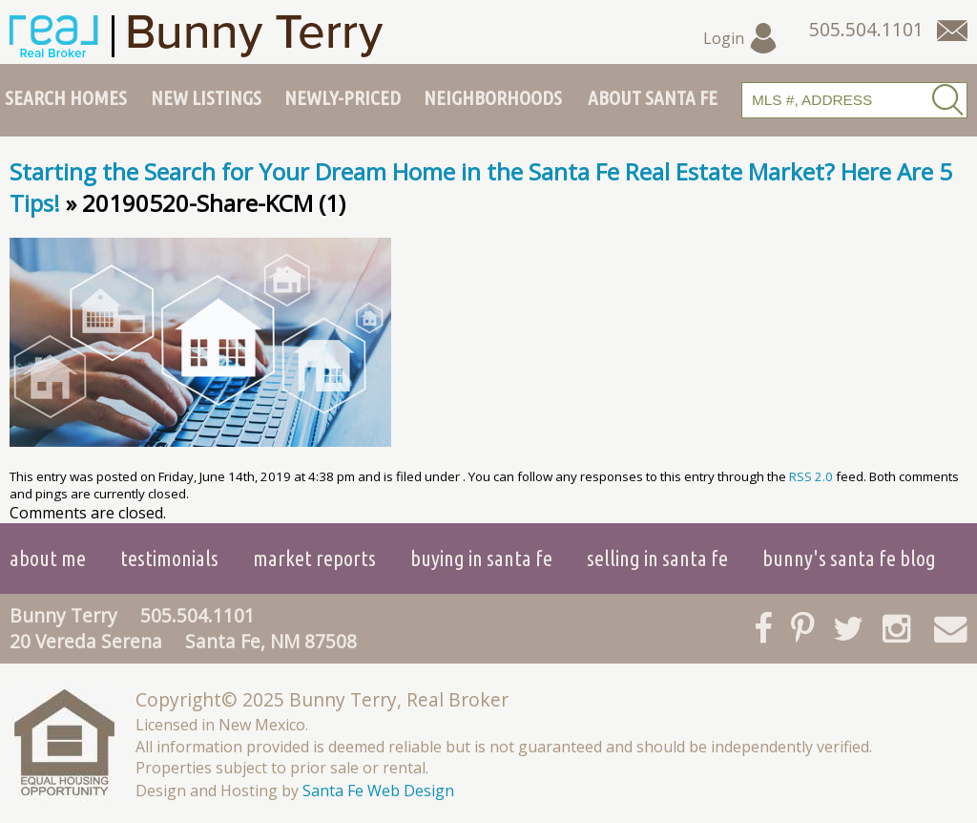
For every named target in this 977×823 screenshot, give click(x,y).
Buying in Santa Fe (481, 558)
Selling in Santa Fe (657, 558)
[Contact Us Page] (952, 30)
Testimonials (169, 558)
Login (741, 38)
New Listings (206, 97)
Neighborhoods (493, 97)
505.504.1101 (197, 615)
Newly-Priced (342, 97)
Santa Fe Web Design (378, 790)
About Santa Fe (652, 97)
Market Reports (314, 558)
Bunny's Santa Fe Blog (849, 558)
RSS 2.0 (811, 476)
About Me (48, 558)
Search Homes (66, 97)
